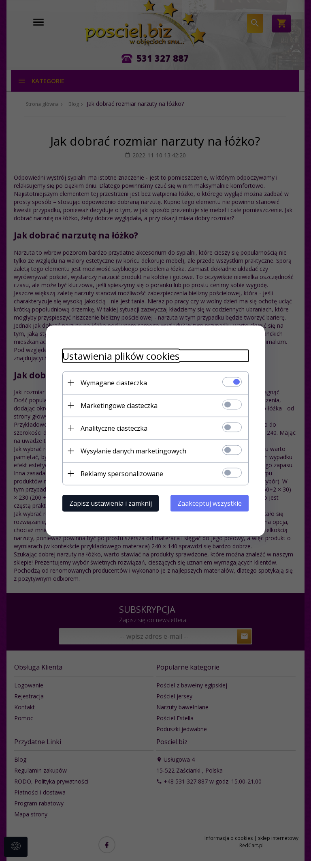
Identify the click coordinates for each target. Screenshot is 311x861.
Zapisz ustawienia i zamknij (110, 502)
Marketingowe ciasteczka (119, 405)
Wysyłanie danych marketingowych (133, 450)
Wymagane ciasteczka (114, 382)
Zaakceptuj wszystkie (209, 502)
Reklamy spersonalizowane (122, 473)
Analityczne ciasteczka (114, 427)
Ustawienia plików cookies (120, 355)
